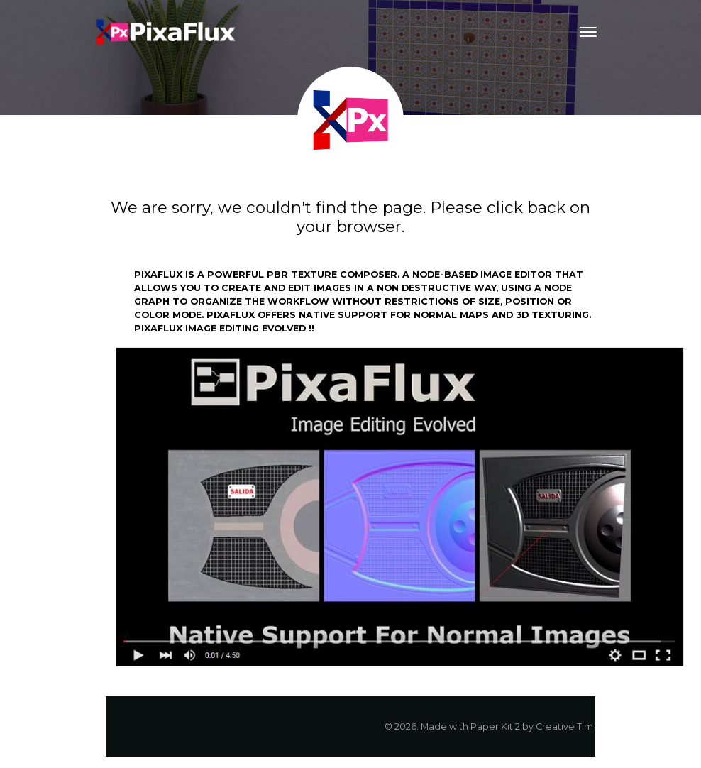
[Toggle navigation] (588, 31)
